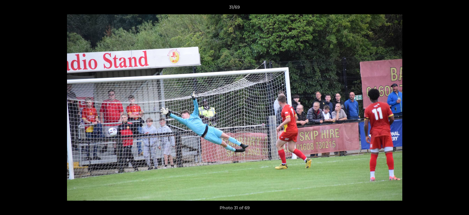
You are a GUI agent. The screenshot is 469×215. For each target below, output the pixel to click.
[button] (458, 8)
